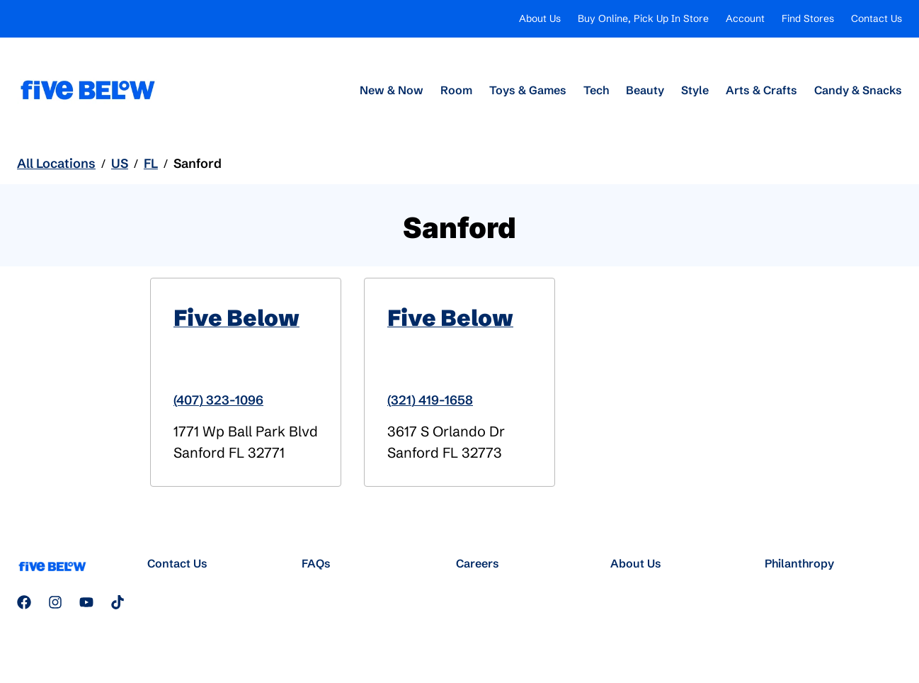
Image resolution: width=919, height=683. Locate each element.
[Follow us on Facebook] (24, 602)
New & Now (391, 90)
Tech (596, 90)
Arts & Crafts (761, 90)
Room (456, 90)
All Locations (56, 163)
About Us (540, 18)
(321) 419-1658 (430, 400)
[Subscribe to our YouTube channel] (86, 602)
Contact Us (876, 18)
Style (695, 90)
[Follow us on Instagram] (55, 602)
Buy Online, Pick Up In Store (643, 18)
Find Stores (808, 18)
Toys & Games (527, 90)
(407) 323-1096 (218, 400)
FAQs (316, 563)
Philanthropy (799, 563)
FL (151, 163)
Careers (477, 563)
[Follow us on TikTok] (117, 602)
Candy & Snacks (858, 90)
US (119, 163)
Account (745, 18)
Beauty (645, 90)
